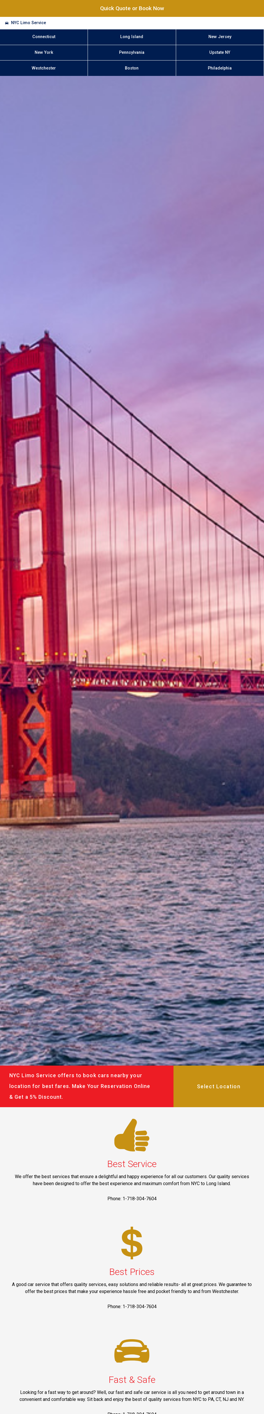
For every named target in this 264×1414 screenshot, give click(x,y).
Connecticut (43, 36)
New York (44, 52)
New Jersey (219, 36)
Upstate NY (219, 52)
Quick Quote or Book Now (132, 8)
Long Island (131, 36)
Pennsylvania (131, 52)
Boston (132, 68)
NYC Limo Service (28, 22)
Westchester (44, 68)
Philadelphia (220, 68)
